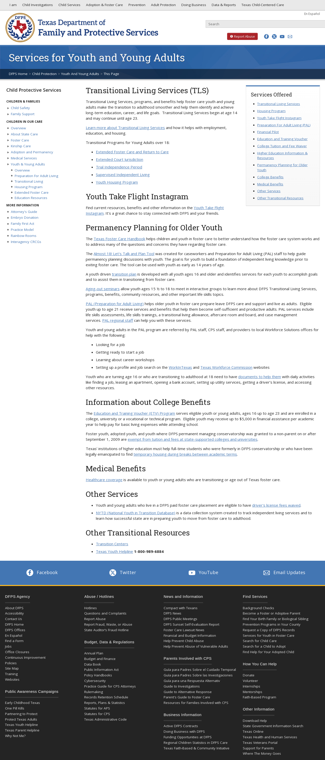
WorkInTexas (180, 367)
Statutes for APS (97, 708)
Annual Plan (93, 653)
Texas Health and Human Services (270, 737)
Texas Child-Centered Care (262, 6)
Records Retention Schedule (106, 697)
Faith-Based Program (259, 697)
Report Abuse (241, 36)
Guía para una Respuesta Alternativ (192, 680)
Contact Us (13, 619)
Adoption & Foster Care (104, 6)
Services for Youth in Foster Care (268, 635)
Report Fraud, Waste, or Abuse (108, 624)
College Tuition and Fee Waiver (282, 146)
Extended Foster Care (32, 192)
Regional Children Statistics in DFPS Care (196, 742)
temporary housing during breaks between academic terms (185, 454)
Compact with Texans (181, 608)
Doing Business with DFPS (184, 731)
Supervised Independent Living (123, 174)
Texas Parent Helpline (22, 730)
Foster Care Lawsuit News (184, 630)
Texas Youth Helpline (114, 551)
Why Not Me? (15, 735)
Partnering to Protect (21, 714)
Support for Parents (258, 748)
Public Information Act (101, 669)
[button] (266, 36)
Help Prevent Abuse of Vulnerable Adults (196, 646)
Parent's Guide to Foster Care (187, 697)
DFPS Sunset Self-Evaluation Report (191, 624)
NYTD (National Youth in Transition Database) (135, 512)
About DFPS (14, 608)
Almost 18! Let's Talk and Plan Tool (124, 253)
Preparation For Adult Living (36, 176)
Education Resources (31, 197)
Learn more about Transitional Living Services (125, 127)
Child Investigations (37, 6)
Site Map (12, 668)
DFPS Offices (15, 630)
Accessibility (14, 613)
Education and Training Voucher (282, 139)
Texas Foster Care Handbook (119, 238)
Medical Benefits (270, 184)
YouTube (202, 572)
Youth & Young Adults (28, 164)
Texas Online (253, 731)
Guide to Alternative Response (188, 692)
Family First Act (22, 223)
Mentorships (252, 692)
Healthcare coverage (104, 479)
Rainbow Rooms (23, 235)
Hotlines (90, 608)
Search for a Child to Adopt (264, 646)
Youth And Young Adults (80, 73)
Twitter (122, 572)
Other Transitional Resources (280, 198)
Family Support (22, 114)
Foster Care (20, 140)
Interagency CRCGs (26, 241)
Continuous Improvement (25, 657)
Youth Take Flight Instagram (279, 118)
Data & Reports (223, 6)
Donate (248, 675)
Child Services (68, 6)
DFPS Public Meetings (180, 619)
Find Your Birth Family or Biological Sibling (275, 619)
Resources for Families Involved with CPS (196, 702)
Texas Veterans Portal (260, 742)
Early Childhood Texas (22, 702)
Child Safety (20, 108)
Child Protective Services (33, 90)
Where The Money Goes (262, 753)
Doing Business (193, 6)
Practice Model (22, 229)
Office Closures (17, 652)
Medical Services (24, 158)
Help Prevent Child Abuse (184, 641)
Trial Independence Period (119, 166)
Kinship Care (21, 146)
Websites (12, 679)
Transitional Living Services (278, 104)
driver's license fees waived (276, 505)
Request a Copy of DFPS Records (269, 630)
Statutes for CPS (97, 714)
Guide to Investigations (182, 686)
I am (12, 6)
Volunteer (250, 680)
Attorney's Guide (24, 211)
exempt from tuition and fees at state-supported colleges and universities (192, 439)
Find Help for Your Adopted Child (268, 652)
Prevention (136, 6)
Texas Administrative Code (105, 719)
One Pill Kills (14, 708)
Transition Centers (112, 543)
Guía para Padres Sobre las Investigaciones (198, 675)
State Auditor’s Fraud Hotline (106, 630)
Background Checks (258, 608)
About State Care (24, 134)
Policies (11, 663)
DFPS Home (18, 73)
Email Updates (283, 572)
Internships (251, 686)
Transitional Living (29, 181)
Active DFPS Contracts (181, 726)
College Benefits (270, 177)
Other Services (268, 191)
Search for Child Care (260, 641)
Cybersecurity (95, 680)
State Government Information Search (273, 726)
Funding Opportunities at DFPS (188, 737)
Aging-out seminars (103, 288)
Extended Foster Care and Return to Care (132, 151)
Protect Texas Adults (21, 719)
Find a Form (14, 641)
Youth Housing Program (117, 182)
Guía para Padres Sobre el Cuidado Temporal (200, 669)
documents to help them (259, 376)
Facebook (41, 572)
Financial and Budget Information (190, 635)
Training (11, 674)
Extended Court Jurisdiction (119, 159)
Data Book (92, 664)
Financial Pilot (268, 132)
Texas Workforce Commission (226, 367)
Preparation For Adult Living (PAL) (284, 125)
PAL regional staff (117, 320)
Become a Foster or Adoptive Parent (271, 613)
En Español (312, 14)
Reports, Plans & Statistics (104, 702)
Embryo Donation (24, 217)
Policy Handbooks (98, 675)
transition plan (124, 274)
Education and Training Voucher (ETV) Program (134, 413)
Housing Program (28, 187)
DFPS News (172, 613)
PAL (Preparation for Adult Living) (115, 303)
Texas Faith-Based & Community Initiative (196, 748)
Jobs (8, 646)
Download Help (255, 720)
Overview (18, 128)
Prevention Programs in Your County (271, 624)
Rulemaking (93, 692)
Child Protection (44, 73)
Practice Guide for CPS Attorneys (110, 686)
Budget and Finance (100, 658)
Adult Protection (163, 6)
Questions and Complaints (105, 613)
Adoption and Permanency (32, 152)
